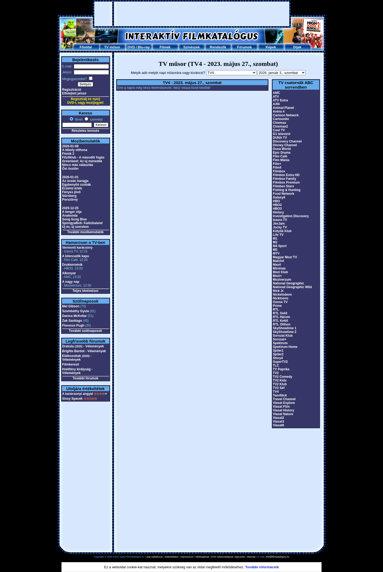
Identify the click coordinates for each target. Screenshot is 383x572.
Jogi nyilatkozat (154, 556)
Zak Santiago (72, 321)
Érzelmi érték (72, 188)
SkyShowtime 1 (284, 328)
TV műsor (112, 47)
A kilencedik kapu (75, 256)
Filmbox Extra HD (286, 175)
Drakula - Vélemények (83, 346)
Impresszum (187, 556)
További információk (262, 567)
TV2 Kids (280, 380)
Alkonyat (69, 273)
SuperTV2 (280, 362)
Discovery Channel (287, 141)
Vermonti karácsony (77, 247)
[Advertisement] (192, 14)
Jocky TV (280, 227)
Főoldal (86, 47)
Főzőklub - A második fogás (83, 157)
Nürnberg (69, 196)
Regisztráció (71, 90)
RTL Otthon (282, 324)
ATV (276, 96)
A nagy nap (70, 282)
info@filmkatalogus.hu (278, 556)
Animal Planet (283, 108)
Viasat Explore (284, 403)
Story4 (278, 358)
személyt (96, 119)
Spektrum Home (285, 347)
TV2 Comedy (282, 377)
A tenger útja (72, 212)
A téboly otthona (74, 150)
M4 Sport (280, 246)
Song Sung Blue (74, 219)
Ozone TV (280, 302)
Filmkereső (70, 364)
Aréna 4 (279, 111)
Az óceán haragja (75, 181)
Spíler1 (278, 350)
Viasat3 (278, 421)
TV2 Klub (280, 384)
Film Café (280, 156)
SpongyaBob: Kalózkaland (82, 223)
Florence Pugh (73, 325)
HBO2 (277, 205)
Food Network (283, 194)
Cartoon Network (286, 115)
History (278, 212)
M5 (275, 250)
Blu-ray (144, 47)
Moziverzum (282, 279)
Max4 (277, 265)
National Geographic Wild (292, 287)
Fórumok (244, 47)
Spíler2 (278, 354)
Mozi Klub (280, 272)
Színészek (191, 47)
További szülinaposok (85, 331)
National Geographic (288, 283)
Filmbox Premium (286, 182)
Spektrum (280, 343)
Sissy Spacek (72, 398)
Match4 (278, 261)
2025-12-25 (70, 208)
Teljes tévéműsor (85, 291)
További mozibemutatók (85, 232)
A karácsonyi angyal (77, 394)
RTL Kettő (280, 321)
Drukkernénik (72, 265)
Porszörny (70, 199)
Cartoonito (281, 119)
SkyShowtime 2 (284, 332)
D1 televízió (282, 134)
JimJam (279, 223)
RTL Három (281, 317)
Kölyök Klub (282, 231)
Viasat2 (278, 418)
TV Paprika (281, 369)
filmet (78, 119)
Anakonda (70, 215)
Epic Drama (282, 152)
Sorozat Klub (283, 335)
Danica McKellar (74, 316)
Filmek (164, 47)
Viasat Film (281, 406)
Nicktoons (280, 298)
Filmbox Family (284, 179)
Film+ (277, 164)
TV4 (276, 392)
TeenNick (280, 395)
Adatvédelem (172, 556)
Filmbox (279, 171)
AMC (276, 93)
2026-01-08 (70, 146)
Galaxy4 (279, 197)
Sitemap (251, 556)
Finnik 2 (68, 154)
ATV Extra (280, 100)
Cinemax (279, 123)
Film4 (277, 167)
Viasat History (283, 410)
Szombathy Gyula (75, 311)
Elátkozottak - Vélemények (77, 358)
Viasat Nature (283, 414)
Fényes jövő (71, 192)
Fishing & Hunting (286, 190)
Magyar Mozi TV (285, 257)
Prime (277, 306)
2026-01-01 (70, 177)
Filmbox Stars (283, 186)
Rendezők (218, 47)
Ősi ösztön (70, 168)
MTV (276, 253)
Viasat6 (278, 425)
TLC (276, 365)
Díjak (297, 47)
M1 (275, 238)
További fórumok (85, 378)
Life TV (278, 235)
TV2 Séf (279, 388)
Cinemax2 (280, 126)
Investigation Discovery (291, 216)
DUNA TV (280, 138)
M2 (275, 242)
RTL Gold (280, 313)
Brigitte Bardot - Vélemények (84, 351)
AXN (276, 104)
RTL (276, 309)
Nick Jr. (278, 291)
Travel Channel (284, 399)
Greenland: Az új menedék (82, 161)
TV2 (276, 373)
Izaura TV (280, 220)
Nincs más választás (77, 165)
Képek (270, 47)
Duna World (282, 149)
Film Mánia (281, 160)
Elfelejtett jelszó (74, 93)
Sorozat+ (280, 339)
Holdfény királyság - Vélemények (77, 371)
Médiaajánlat (202, 556)
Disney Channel (285, 145)
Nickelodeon (282, 294)
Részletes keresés (85, 131)
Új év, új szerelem (75, 227)
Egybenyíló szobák (76, 184)
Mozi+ (277, 276)
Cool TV (279, 130)
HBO (276, 201)
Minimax (279, 268)
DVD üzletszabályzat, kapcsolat (228, 556)
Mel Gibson (71, 306)
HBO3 (277, 208)
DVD (131, 47)
